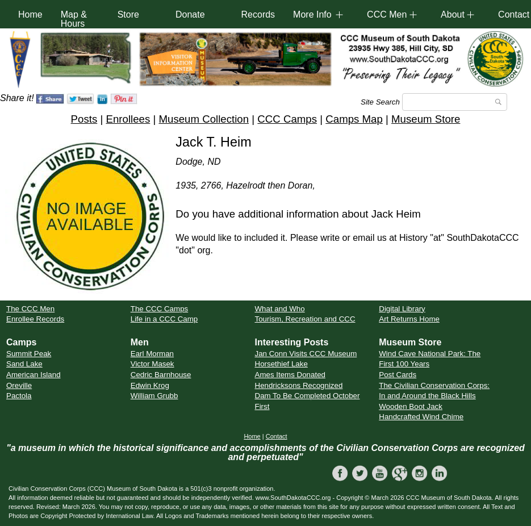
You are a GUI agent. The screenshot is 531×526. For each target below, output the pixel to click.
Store (128, 14)
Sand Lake (24, 364)
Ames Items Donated (290, 374)
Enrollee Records (35, 319)
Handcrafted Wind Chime (421, 416)
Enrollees (128, 119)
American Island (33, 374)
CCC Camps (287, 119)
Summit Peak (28, 353)
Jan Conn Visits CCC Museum (306, 353)
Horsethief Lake (281, 364)
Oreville (19, 385)
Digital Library (402, 308)
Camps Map (354, 119)
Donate (190, 14)
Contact (276, 436)
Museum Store (425, 119)
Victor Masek (152, 364)
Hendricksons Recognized (299, 385)
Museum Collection (203, 119)
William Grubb (154, 395)
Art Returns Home (409, 319)
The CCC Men (30, 308)
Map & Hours (74, 19)
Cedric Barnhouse (161, 374)
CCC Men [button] (387, 14)
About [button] (453, 14)
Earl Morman (152, 353)
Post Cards (397, 374)
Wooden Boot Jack (410, 406)
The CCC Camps (159, 308)
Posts (84, 119)
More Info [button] (312, 14)
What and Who (280, 308)
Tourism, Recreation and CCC (305, 319)
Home (30, 14)
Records (258, 14)
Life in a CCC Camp (164, 319)
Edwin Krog (150, 385)
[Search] (454, 102)
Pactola (18, 395)
